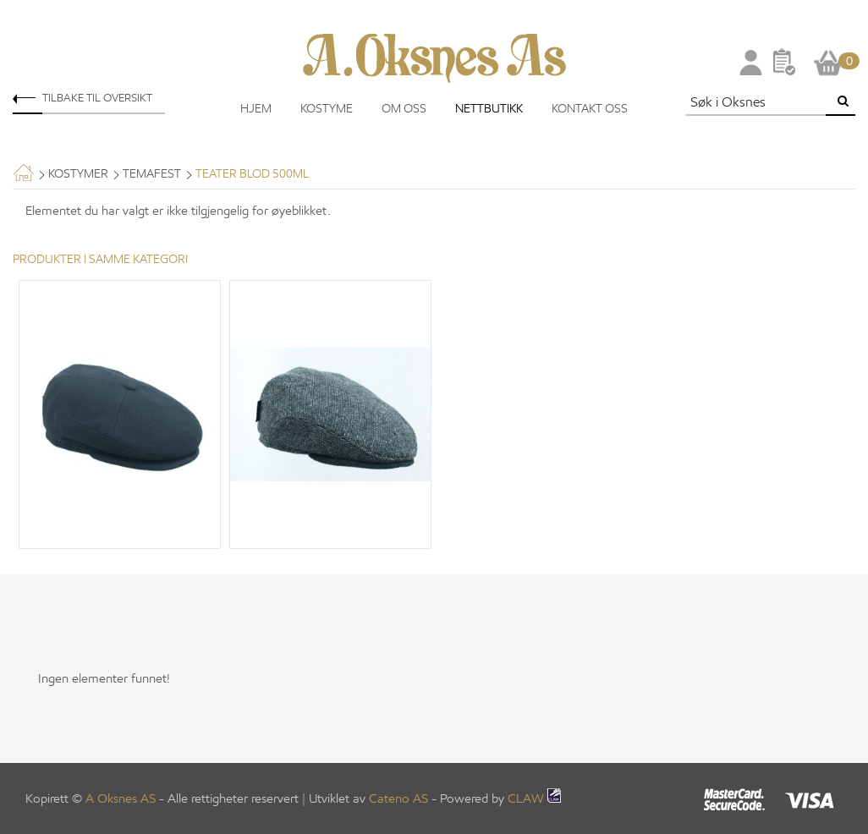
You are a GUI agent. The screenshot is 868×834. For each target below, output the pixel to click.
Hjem (256, 109)
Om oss (404, 109)
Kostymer (78, 174)
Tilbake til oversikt (97, 97)
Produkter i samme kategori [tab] (100, 259)
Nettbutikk (489, 109)
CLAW (534, 798)
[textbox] (758, 101)
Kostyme (326, 109)
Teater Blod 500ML (252, 174)
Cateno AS (398, 798)
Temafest (152, 174)
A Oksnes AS (120, 798)
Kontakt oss (590, 109)
